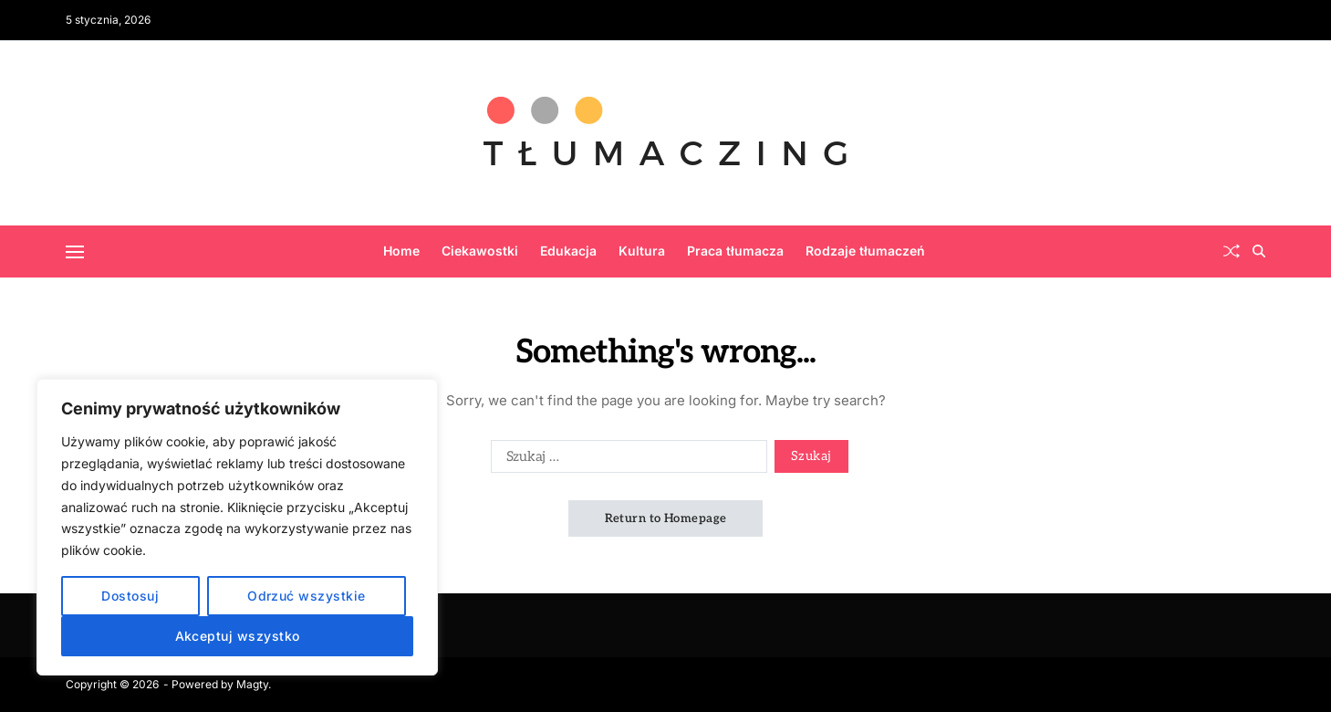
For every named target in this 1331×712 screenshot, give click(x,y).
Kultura (642, 250)
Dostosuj (130, 595)
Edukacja (568, 250)
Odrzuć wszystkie (306, 595)
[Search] (1259, 251)
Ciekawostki (480, 250)
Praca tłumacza (735, 250)
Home (401, 250)
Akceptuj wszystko (237, 636)
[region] (237, 527)
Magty (252, 684)
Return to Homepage (666, 518)
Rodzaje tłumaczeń (865, 250)
